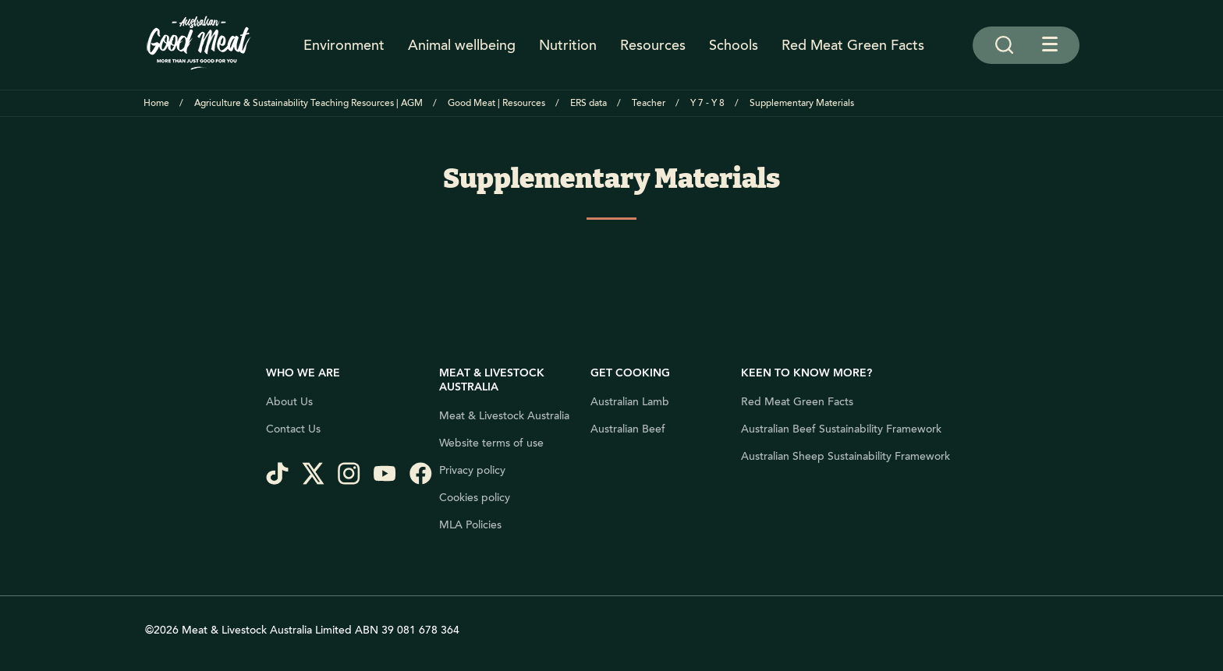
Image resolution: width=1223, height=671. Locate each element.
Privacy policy (472, 470)
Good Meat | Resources (496, 103)
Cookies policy (474, 498)
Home (156, 103)
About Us (289, 402)
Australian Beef (627, 429)
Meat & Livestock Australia (504, 416)
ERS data (588, 103)
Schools (733, 45)
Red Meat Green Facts (853, 45)
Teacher (648, 103)
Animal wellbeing (462, 45)
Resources (653, 45)
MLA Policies (470, 525)
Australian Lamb (629, 402)
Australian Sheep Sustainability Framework (845, 456)
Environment (344, 45)
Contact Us (293, 429)
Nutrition (568, 45)
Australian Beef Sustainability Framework (841, 429)
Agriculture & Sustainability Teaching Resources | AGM (308, 103)
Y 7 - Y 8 (707, 103)
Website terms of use (491, 443)
